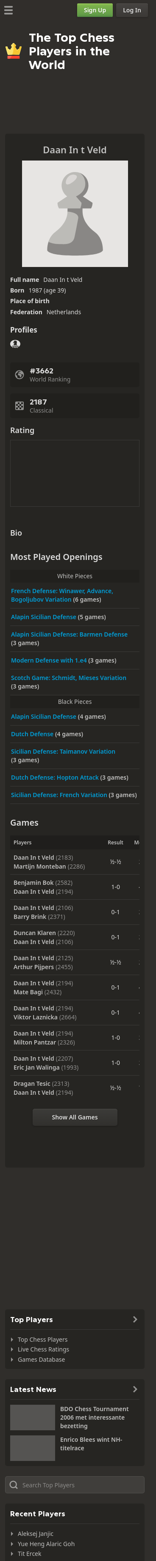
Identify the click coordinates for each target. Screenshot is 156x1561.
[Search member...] (75, 1484)
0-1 (115, 912)
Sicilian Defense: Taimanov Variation (63, 751)
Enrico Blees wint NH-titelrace (91, 1443)
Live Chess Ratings (43, 1349)
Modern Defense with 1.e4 (49, 660)
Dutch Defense (33, 734)
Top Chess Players (42, 1339)
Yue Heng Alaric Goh (46, 1544)
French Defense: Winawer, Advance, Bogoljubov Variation (62, 595)
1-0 (115, 887)
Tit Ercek (29, 1554)
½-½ (115, 862)
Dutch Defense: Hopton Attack (55, 777)
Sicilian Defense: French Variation (60, 795)
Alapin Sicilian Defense (44, 617)
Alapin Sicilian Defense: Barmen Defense (69, 634)
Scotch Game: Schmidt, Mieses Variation (68, 678)
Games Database (41, 1359)
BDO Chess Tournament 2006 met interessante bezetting (94, 1417)
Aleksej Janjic (35, 1533)
